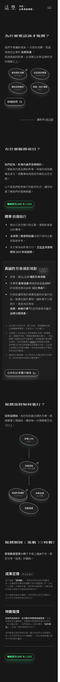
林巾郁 (49, 119)
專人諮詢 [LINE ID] (19, 204)
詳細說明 (14, 102)
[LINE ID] (22, 372)
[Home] (10, 7)
